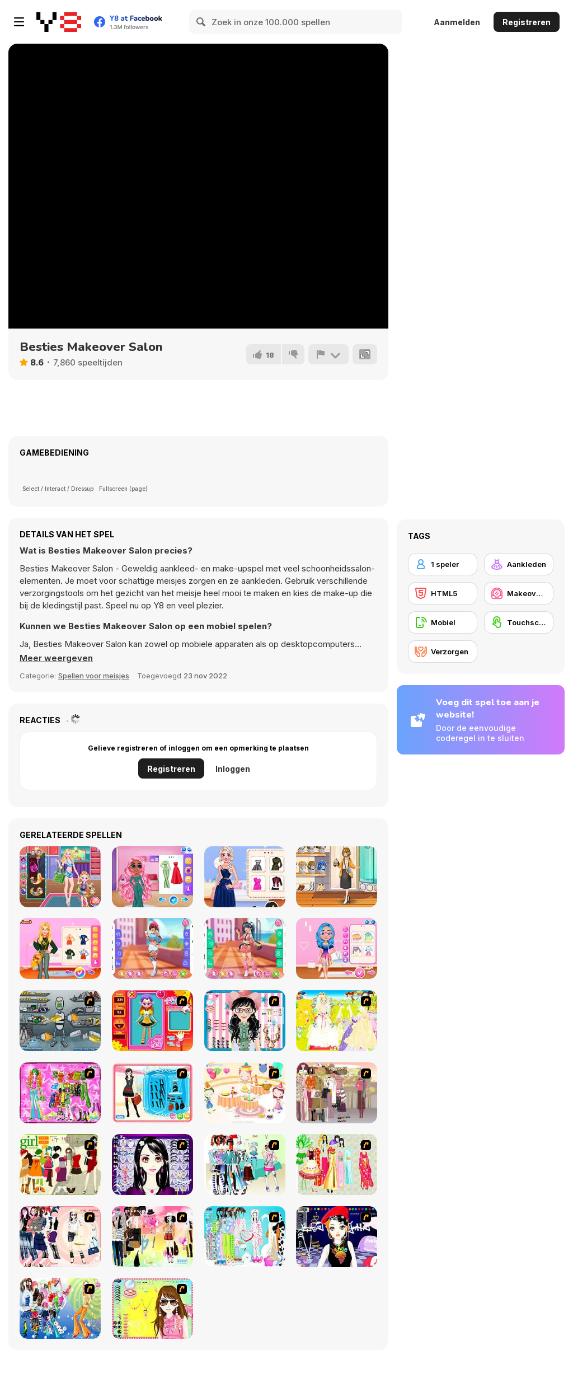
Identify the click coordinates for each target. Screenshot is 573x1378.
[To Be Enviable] (152, 1308)
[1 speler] (442, 564)
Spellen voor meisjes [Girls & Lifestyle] (93, 675)
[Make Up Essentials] (152, 1164)
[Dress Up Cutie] (244, 1020)
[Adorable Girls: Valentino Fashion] (152, 876)
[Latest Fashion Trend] (60, 1308)
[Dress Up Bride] (336, 1020)
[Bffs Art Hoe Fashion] (60, 948)
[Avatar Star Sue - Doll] (152, 1020)
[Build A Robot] (60, 1020)
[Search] (201, 22)
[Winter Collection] (244, 1164)
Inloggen (232, 769)
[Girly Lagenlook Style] (336, 876)
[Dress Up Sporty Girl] (60, 1236)
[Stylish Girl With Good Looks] (336, 1236)
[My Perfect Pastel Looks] (336, 948)
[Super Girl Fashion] (60, 1164)
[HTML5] (442, 593)
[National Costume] (336, 1164)
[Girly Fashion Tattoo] (152, 948)
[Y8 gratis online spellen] (59, 22)
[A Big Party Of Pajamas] (244, 1236)
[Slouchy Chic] (152, 1236)
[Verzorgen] (442, 651)
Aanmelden (457, 22)
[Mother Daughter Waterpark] (60, 876)
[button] (56, 658)
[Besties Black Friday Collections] (244, 876)
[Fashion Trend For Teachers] (336, 1092)
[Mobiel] (442, 622)
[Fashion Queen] (152, 1092)
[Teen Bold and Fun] (244, 948)
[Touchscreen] (518, 622)
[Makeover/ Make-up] (518, 593)
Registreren (526, 22)
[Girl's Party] (244, 1092)
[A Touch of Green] (60, 1092)
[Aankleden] (518, 564)
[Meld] (328, 354)
